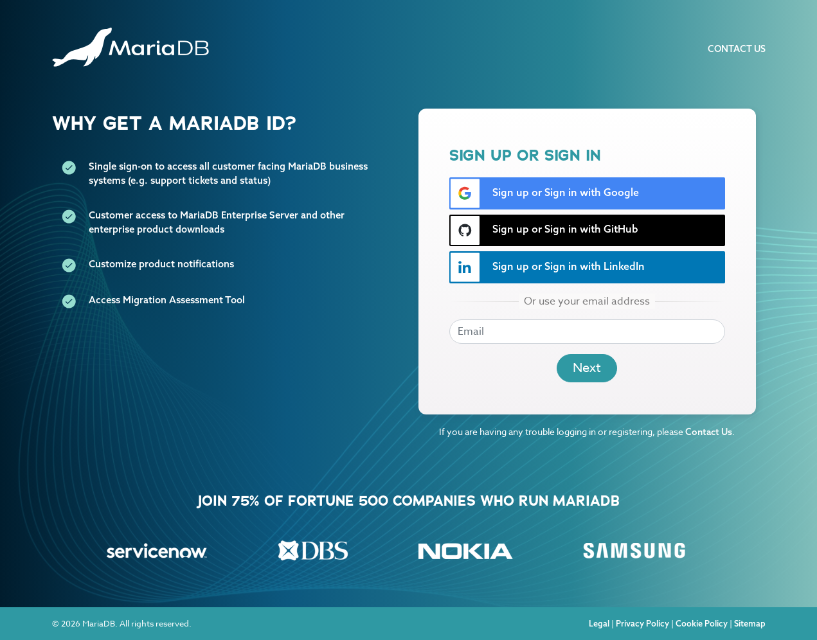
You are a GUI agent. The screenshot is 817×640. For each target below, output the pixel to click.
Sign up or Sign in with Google (544, 193)
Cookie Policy (702, 623)
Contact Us (737, 49)
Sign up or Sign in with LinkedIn (547, 267)
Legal (599, 623)
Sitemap (750, 623)
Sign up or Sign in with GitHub (544, 230)
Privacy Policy (642, 623)
